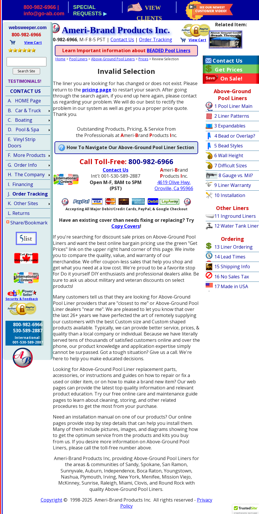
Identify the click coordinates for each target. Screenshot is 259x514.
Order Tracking (155, 39)
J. (28, 194)
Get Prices (228, 69)
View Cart (197, 39)
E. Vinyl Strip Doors (21, 142)
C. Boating (20, 120)
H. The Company (26, 174)
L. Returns (19, 213)
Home (60, 59)
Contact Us (122, 39)
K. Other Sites (23, 203)
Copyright (51, 500)
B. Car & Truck (24, 110)
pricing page (96, 90)
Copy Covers (125, 226)
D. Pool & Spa (23, 129)
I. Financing (20, 184)
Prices (143, 59)
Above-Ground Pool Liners (113, 59)
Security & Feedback (21, 299)
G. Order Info (22, 165)
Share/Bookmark (29, 223)
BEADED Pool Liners (168, 50)
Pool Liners (78, 59)
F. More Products (27, 155)
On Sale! (231, 78)
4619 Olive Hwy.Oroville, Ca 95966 (174, 185)
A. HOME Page (24, 100)
